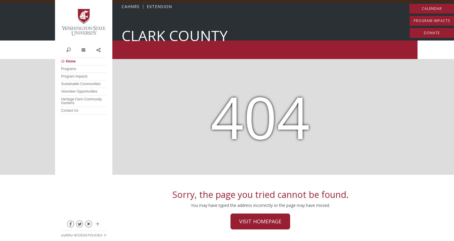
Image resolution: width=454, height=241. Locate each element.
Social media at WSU (97, 225)
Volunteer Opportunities (79, 91)
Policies (95, 235)
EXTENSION (159, 7)
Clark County (175, 35)
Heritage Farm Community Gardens (81, 101)
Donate (432, 32)
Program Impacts (74, 76)
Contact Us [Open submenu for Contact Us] (69, 110)
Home (71, 61)
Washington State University (83, 22)
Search (68, 49)
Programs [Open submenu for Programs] (68, 69)
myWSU (67, 235)
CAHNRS (131, 7)
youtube (88, 225)
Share (98, 49)
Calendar (432, 8)
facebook (70, 225)
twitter (79, 225)
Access (80, 235)
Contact (83, 49)
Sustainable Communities (80, 84)
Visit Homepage (260, 221)
